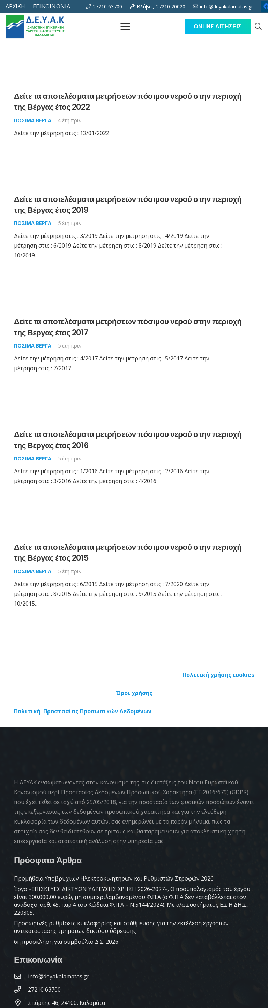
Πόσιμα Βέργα (32, 120)
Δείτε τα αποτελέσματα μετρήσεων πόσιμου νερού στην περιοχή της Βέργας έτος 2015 (127, 552)
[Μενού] (125, 26)
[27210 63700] (21, 989)
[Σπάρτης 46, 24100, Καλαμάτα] (21, 1002)
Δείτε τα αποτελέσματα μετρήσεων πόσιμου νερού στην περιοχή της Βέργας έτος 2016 (127, 440)
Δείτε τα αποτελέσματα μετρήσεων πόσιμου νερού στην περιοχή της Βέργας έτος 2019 (127, 204)
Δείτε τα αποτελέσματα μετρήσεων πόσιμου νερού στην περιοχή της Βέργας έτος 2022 (127, 101)
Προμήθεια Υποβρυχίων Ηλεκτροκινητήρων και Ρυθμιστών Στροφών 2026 (114, 878)
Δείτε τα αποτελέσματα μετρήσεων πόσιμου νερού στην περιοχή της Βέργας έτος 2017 (127, 327)
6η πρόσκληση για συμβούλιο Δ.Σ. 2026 (66, 941)
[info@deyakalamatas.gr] (21, 976)
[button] (258, 26)
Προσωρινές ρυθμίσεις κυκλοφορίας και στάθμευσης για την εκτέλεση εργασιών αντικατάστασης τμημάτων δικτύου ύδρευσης (121, 927)
